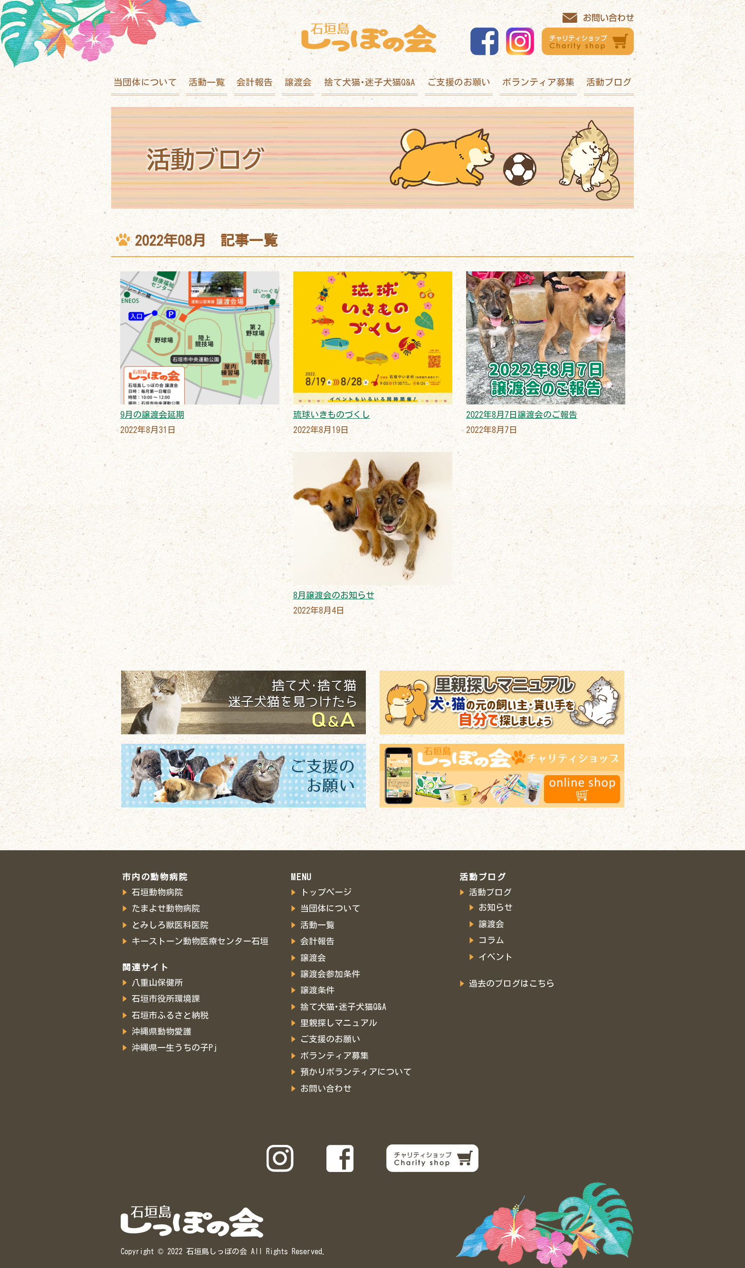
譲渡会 (298, 81)
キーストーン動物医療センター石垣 (200, 941)
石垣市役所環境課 (166, 998)
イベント (495, 956)
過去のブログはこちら (511, 983)
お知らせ (495, 907)
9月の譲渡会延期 (152, 414)
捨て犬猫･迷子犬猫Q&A (369, 81)
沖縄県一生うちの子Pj (174, 1047)
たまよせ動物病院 (166, 908)
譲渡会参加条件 (330, 974)
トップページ (326, 892)
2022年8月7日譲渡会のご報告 (521, 414)
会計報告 (255, 81)
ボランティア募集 (538, 81)
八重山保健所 (157, 982)
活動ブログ (608, 81)
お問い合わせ (326, 1088)
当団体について (145, 81)
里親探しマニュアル (338, 1022)
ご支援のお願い (458, 81)
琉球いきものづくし (331, 414)
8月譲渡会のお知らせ (333, 595)
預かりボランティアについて (355, 1071)
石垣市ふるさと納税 (170, 1015)
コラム (491, 940)
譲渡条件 (317, 990)
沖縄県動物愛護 (161, 1031)
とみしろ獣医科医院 (170, 925)
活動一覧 (207, 81)
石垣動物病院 (157, 892)
